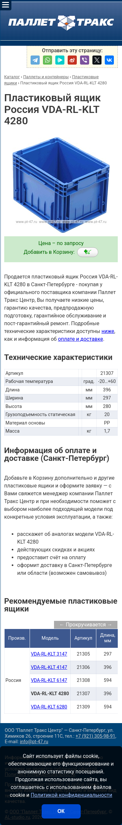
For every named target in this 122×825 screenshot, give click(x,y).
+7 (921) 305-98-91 (95, 736)
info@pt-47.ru (34, 742)
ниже (108, 331)
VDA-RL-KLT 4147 (49, 667)
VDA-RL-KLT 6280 (49, 707)
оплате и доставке (80, 339)
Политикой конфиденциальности (71, 795)
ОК (60, 811)
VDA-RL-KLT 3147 (49, 654)
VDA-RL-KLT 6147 (49, 680)
